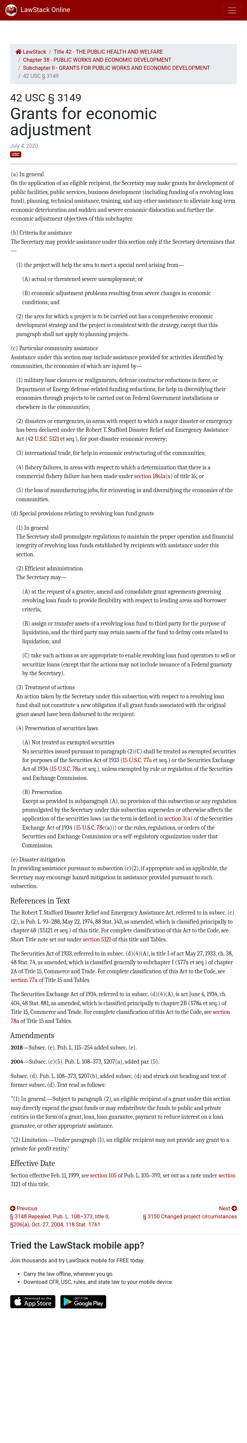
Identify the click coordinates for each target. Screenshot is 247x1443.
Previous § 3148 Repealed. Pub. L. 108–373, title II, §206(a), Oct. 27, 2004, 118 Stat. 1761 (59, 1216)
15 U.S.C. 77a (137, 760)
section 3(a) (178, 818)
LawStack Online (37, 10)
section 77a (24, 980)
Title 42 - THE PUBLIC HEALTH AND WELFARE (108, 52)
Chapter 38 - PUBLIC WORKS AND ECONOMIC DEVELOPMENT (97, 60)
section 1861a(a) (153, 476)
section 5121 (97, 939)
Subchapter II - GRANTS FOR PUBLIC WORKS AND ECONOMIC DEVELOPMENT (116, 68)
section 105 (103, 1175)
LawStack (30, 52)
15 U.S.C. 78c (90, 827)
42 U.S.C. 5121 (43, 438)
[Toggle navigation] (232, 10)
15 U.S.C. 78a (66, 768)
